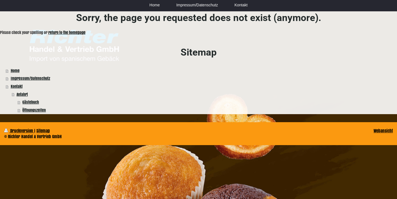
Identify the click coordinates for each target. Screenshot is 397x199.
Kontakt (17, 86)
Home (15, 71)
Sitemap (43, 130)
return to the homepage (66, 32)
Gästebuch (30, 102)
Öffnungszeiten (34, 110)
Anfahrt (22, 94)
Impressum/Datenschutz (30, 78)
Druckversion (19, 130)
